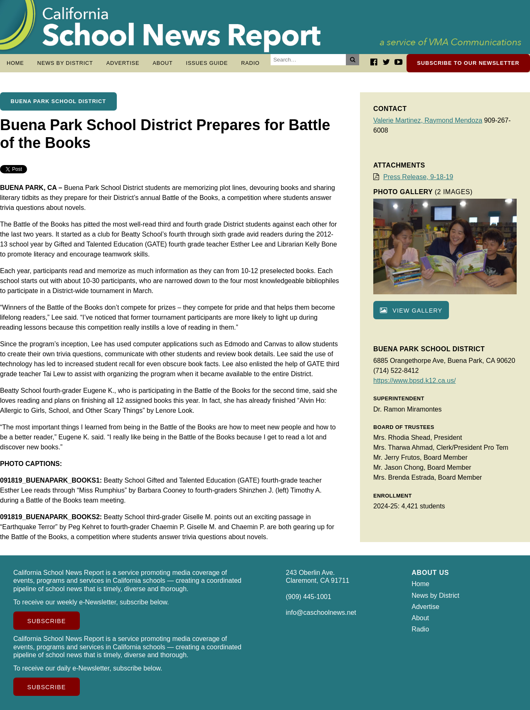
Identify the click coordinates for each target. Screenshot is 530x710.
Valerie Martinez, (398, 120)
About (163, 63)
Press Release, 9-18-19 (418, 176)
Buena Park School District (58, 101)
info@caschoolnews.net (321, 612)
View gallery (411, 310)
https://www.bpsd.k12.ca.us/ (414, 380)
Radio (250, 63)
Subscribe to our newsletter (468, 63)
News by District (65, 63)
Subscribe (46, 621)
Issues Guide (207, 63)
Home (15, 63)
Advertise (123, 63)
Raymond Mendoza (453, 120)
